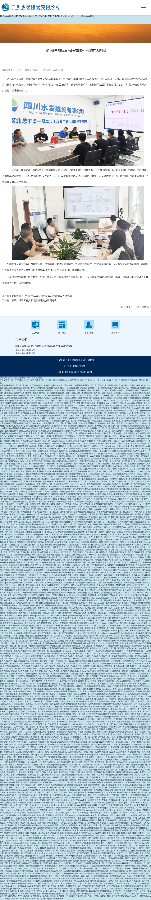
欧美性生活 (4, 861)
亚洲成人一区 (113, 426)
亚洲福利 (97, 436)
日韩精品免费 (87, 494)
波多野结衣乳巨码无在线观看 (22, 653)
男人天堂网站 (31, 770)
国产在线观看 (21, 575)
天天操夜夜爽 (141, 623)
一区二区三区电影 (96, 385)
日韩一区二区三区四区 (116, 896)
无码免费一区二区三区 (116, 517)
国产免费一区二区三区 (132, 560)
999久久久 (53, 835)
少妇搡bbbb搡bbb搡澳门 (122, 863)
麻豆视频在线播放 (22, 388)
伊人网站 (15, 570)
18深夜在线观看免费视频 (127, 889)
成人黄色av (71, 641)
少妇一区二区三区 (123, 550)
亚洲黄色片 (92, 719)
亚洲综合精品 (62, 848)
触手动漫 (89, 699)
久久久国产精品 (27, 441)
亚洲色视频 (20, 686)
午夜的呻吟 (4, 590)
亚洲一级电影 (38, 456)
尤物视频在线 (92, 621)
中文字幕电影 (58, 562)
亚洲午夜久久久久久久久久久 (32, 714)
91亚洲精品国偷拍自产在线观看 (136, 390)
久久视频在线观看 (87, 388)
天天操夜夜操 (39, 800)
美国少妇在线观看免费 (65, 626)
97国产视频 (120, 585)
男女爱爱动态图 (131, 572)
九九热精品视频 (84, 466)
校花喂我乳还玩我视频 (140, 838)
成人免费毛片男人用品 (115, 643)
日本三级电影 (72, 663)
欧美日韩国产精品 (114, 590)
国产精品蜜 (137, 605)
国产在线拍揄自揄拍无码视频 (121, 871)
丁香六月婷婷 (57, 426)
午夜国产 (95, 668)
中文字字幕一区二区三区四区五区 (94, 598)
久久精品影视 (36, 643)
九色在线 (111, 535)
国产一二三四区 (102, 712)
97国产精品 (47, 863)
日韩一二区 (66, 547)
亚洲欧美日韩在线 (65, 668)
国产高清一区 (66, 552)
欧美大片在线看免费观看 (132, 421)
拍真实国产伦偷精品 (20, 408)
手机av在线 (118, 390)
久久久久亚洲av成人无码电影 (27, 603)
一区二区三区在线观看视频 (17, 446)
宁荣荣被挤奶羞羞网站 (15, 583)
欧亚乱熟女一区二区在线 (121, 408)
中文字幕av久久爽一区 (81, 547)
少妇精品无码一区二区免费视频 (26, 474)
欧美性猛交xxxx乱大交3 (91, 393)
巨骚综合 (47, 878)
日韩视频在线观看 (119, 818)
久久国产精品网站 (100, 663)
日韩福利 (48, 691)
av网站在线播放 (45, 529)
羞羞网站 (91, 545)
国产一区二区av (119, 436)
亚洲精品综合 (89, 760)
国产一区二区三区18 (93, 765)
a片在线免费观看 (38, 648)
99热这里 (73, 519)
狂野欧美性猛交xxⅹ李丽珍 (13, 623)
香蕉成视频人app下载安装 (123, 527)
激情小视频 (32, 608)
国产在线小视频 (138, 699)
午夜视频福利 (87, 894)
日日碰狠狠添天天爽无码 (61, 441)
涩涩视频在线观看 (120, 474)
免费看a (92, 770)
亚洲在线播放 (43, 421)
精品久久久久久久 (23, 484)
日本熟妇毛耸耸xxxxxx (62, 795)
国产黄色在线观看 (79, 555)
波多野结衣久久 (57, 524)
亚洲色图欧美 (134, 873)
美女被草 (62, 598)
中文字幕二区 (43, 608)
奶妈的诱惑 (74, 674)
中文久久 (114, 709)
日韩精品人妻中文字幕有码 (127, 532)
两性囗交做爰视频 (35, 621)
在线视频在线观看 (128, 466)
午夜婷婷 (86, 605)
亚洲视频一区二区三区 (66, 413)
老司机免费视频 (9, 724)
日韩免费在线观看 (19, 696)
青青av (120, 679)
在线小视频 (141, 385)
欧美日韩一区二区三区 (123, 393)
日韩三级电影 (81, 514)
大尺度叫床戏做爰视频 (56, 459)
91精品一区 (61, 385)
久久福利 (145, 694)
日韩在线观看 (43, 451)
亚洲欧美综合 (104, 588)
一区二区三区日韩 (117, 861)
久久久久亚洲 (30, 623)
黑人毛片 (121, 428)
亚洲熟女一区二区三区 (74, 529)
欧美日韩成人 (76, 717)
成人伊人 (62, 813)
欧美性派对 (58, 863)
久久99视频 (4, 694)
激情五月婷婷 (67, 861)
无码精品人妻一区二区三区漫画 (57, 714)
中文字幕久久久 (133, 497)
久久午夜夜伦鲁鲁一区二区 (100, 431)
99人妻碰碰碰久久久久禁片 (59, 395)
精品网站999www (19, 883)
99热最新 (114, 595)
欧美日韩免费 (79, 464)
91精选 (52, 479)
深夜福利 (129, 681)
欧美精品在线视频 (58, 492)
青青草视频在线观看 (136, 406)
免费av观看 (108, 509)
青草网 (34, 552)
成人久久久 (84, 428)
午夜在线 (55, 851)
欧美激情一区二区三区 (72, 565)
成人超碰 (38, 441)
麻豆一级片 (100, 388)
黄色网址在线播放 (33, 585)
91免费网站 (74, 408)
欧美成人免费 (62, 658)
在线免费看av (139, 486)
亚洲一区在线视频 (106, 621)
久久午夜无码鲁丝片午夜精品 (68, 638)
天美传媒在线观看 (120, 873)
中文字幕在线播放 (103, 760)
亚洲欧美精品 (103, 479)
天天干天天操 (10, 456)
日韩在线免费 (45, 603)
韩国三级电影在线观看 (102, 686)
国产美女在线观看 (118, 588)
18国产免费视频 (135, 507)
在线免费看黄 (78, 552)
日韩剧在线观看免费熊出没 (133, 524)
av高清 (33, 754)
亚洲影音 (87, 567)
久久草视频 (50, 833)
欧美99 (90, 823)
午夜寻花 (81, 519)
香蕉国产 (12, 742)
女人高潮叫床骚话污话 (115, 808)
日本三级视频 (111, 522)
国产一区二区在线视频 (72, 770)
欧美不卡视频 (61, 479)
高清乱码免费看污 (116, 651)
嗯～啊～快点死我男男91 (97, 853)
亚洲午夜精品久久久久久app (16, 464)
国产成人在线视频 (117, 848)
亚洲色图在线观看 (85, 509)
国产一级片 (37, 785)
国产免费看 (141, 466)
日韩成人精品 (61, 742)
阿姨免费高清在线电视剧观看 (98, 661)
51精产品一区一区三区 (18, 486)
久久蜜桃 (110, 628)
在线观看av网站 (63, 666)
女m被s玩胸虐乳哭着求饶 (72, 570)
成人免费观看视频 (44, 623)
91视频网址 (52, 668)
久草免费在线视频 (126, 641)
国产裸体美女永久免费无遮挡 (32, 413)
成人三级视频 (24, 643)
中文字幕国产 (119, 782)
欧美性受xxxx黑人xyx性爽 (36, 448)
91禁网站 (106, 765)
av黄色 (133, 603)
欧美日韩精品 (15, 590)
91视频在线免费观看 (15, 540)
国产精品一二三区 (45, 497)
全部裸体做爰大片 (131, 666)
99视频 (53, 385)
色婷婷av (115, 641)
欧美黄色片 (133, 770)
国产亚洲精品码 (134, 694)
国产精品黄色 (121, 406)
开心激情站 (132, 729)
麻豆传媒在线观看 (31, 481)
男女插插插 (75, 727)
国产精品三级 (136, 712)
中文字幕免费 (24, 856)
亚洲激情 (23, 598)
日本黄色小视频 (16, 636)
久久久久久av (97, 656)
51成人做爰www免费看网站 (61, 489)
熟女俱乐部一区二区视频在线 (18, 567)
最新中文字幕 (23, 403)
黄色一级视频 (5, 830)
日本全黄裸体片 (48, 790)
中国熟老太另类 (74, 891)
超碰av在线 (101, 416)
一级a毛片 (116, 441)
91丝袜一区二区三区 (19, 889)
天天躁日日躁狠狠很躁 (59, 780)
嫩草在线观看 (118, 792)
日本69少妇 (114, 598)
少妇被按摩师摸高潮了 (132, 395)
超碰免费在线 (106, 873)
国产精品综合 (62, 461)
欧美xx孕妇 (122, 411)
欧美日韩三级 (8, 390)
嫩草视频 (126, 780)
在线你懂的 (25, 626)
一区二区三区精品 (26, 851)
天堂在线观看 (105, 668)
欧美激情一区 (19, 537)
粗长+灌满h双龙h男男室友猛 (75, 426)
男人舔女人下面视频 (47, 431)
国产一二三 (40, 436)
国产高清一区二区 (64, 896)
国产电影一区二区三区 (112, 739)
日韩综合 (17, 734)
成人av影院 (136, 408)
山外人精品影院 (122, 742)
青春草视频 (125, 636)
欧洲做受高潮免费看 (51, 841)
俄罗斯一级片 (112, 631)
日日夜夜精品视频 (109, 785)
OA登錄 (35, 333)
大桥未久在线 (101, 732)
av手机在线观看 (99, 754)
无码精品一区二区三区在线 (17, 504)
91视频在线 (32, 762)
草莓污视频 (90, 712)
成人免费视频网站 (10, 800)
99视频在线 (91, 454)
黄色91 (134, 575)
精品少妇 (42, 618)
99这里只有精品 (44, 883)
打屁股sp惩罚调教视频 (142, 727)
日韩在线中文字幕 (119, 729)
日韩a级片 (31, 401)
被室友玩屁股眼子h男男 (136, 626)
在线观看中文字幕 (62, 727)
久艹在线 (101, 737)
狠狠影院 (144, 497)
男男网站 (16, 441)
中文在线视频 (45, 474)
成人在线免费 (129, 691)
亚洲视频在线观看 (102, 752)
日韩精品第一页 (100, 499)
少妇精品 (46, 555)
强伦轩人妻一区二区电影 (120, 838)
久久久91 (56, 390)
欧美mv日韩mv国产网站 (18, 547)
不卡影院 (92, 729)
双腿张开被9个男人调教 (49, 469)
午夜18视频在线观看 (118, 459)
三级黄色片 (44, 489)
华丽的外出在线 (61, 542)
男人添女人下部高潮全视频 (128, 423)
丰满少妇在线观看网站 (52, 567)
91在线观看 (127, 727)
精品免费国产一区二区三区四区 (86, 676)
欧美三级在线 (127, 656)
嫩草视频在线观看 (123, 646)
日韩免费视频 (29, 663)
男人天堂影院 (89, 416)
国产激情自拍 (67, 704)
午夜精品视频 (121, 754)
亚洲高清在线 (48, 621)
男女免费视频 (129, 679)
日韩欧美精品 (126, 653)
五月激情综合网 (21, 529)
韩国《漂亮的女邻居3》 (50, 388)
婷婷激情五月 (76, 737)
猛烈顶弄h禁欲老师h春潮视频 (133, 787)
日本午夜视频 (22, 671)
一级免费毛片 (31, 787)
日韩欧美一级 (50, 456)
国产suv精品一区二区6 (120, 765)
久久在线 (89, 532)
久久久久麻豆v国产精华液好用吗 (16, 542)
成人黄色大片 (6, 502)
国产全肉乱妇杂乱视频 (9, 393)
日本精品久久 (117, 529)
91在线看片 (86, 616)
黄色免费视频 (115, 461)
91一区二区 (13, 643)
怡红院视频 (80, 661)
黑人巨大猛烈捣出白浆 (116, 416)
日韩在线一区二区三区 (103, 527)
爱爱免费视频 (93, 843)
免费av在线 (115, 605)
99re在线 (42, 443)
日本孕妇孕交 (73, 428)
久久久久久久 (133, 411)
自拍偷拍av (112, 499)
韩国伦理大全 (123, 499)
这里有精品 (134, 535)
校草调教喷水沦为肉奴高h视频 (26, 722)
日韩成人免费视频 (135, 542)
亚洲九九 (86, 681)
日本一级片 (32, 709)
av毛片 (34, 818)
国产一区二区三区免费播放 (25, 517)
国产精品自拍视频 (59, 545)
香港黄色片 (110, 742)
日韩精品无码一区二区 (53, 464)
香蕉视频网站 (8, 562)
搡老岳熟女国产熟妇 (139, 595)
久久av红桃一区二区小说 (58, 689)
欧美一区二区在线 (85, 499)
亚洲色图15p (97, 540)
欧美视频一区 (118, 878)
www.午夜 (136, 820)
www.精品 (70, 752)
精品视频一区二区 (47, 749)
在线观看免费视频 (64, 732)
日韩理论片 (129, 651)
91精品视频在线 (30, 636)
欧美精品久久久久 (20, 433)
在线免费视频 (78, 590)
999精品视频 (12, 395)
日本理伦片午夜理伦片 (70, 486)
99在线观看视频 (88, 707)
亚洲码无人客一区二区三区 (76, 886)
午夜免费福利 (135, 499)
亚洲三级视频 (137, 689)
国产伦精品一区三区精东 (63, 593)
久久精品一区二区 (110, 547)
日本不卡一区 (38, 808)
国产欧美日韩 (95, 787)
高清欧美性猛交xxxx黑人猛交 (107, 835)
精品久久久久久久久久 (28, 421)
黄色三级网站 (22, 863)
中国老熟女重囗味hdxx (138, 479)
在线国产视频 (101, 608)
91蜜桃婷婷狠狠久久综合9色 (136, 792)
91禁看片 (33, 416)
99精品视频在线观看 (17, 428)
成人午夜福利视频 (90, 517)
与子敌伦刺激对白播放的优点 (57, 712)
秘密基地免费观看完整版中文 (65, 691)
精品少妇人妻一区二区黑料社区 (53, 454)
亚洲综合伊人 (123, 388)
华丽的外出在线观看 (84, 863)
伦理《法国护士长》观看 (100, 734)
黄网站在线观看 (51, 868)
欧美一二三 (111, 411)
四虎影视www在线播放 (24, 767)
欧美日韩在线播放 (19, 621)
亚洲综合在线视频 (88, 585)
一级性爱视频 (72, 648)
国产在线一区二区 (117, 572)
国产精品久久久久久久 (93, 471)
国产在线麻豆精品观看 (64, 621)
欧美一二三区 (69, 757)
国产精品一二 (98, 390)
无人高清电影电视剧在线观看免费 (50, 899)
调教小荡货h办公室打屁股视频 (123, 418)
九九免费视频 (105, 593)
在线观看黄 (78, 550)
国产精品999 (19, 668)
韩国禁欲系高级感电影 (35, 532)
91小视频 (26, 476)
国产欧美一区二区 (104, 474)
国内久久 (98, 739)
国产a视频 (46, 605)
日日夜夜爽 (142, 883)
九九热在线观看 (140, 484)
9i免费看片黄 (34, 646)
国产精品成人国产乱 (107, 406)
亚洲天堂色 (78, 856)
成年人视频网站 (47, 585)
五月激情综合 (141, 610)
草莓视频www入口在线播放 (20, 461)
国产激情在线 (109, 714)
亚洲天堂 (107, 433)
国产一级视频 (99, 532)
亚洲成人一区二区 (76, 416)
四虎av (71, 833)
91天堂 (46, 775)
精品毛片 (116, 868)
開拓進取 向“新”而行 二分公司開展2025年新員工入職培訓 (42, 295)
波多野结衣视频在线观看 (115, 497)
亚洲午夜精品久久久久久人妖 (118, 618)
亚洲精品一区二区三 (15, 780)
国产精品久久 (85, 540)
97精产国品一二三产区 (57, 686)
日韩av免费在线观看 (68, 438)
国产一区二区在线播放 (70, 388)
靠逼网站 (36, 522)
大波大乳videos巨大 (73, 595)
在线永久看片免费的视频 (98, 727)
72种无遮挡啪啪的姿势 (34, 656)
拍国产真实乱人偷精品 (76, 454)
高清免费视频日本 (112, 577)
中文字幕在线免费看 (42, 560)
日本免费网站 (117, 433)
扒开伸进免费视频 (64, 504)
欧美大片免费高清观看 (78, 474)
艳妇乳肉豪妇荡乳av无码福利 (112, 866)
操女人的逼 (83, 398)
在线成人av (18, 651)
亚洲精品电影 (5, 451)
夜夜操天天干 (49, 428)
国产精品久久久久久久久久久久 (98, 469)
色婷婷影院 (128, 891)
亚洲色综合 (100, 808)
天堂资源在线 (29, 411)
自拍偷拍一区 (15, 605)
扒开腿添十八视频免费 (124, 545)
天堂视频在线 (107, 780)
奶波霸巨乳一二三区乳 (103, 537)
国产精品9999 (48, 643)
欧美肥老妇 (140, 651)
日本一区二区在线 (26, 580)
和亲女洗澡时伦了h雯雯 (104, 560)
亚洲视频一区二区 (90, 666)
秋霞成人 (104, 552)
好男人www (7, 433)
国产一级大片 (81, 411)
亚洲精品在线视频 (53, 570)
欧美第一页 (114, 717)
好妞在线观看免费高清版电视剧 (110, 583)
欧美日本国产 (5, 411)
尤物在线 (72, 851)
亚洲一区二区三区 (62, 585)
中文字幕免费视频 (46, 481)
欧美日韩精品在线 (95, 524)
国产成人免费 (59, 820)
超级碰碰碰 (81, 815)
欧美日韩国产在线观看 (66, 418)
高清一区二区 (72, 459)
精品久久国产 (129, 514)
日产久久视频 (76, 517)
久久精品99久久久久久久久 (49, 552)
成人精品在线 (91, 724)
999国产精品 (57, 398)
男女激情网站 (141, 679)
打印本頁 (128, 307)
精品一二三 (45, 522)
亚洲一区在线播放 (68, 390)
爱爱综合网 (17, 502)
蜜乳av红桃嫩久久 (66, 522)
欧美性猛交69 (53, 823)
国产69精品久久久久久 (111, 484)
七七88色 (39, 610)
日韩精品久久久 (85, 663)
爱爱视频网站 (113, 413)
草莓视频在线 (12, 772)
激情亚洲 (80, 757)
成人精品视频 (128, 540)
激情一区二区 (24, 628)
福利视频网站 (117, 514)
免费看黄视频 (46, 562)
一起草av (75, 512)
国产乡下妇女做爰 (38, 628)
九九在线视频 (38, 691)
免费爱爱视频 (26, 512)
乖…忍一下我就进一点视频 (79, 744)
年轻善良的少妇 (25, 393)
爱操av (108, 757)
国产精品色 (101, 770)
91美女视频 (113, 552)
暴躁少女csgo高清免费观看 (132, 403)
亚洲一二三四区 (98, 858)
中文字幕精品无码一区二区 (11, 385)
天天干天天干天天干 (77, 484)
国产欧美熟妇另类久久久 (82, 535)
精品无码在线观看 (18, 846)
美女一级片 (39, 871)
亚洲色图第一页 (100, 413)
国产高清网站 (36, 896)
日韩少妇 (138, 481)
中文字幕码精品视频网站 (67, 466)
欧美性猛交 (97, 433)
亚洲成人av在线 (122, 535)
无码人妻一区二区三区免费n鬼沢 (13, 565)
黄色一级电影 (90, 590)
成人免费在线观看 (135, 798)
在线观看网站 (12, 613)
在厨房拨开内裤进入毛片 (20, 648)
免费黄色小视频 (137, 388)
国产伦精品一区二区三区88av (115, 471)
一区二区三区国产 (21, 641)
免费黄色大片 (71, 499)
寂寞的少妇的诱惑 (123, 722)
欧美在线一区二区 (77, 765)
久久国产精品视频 (143, 691)
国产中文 (105, 861)
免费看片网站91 (118, 431)
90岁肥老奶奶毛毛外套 (14, 398)
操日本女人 (114, 456)
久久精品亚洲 (61, 661)
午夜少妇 (69, 820)
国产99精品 (121, 633)
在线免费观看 (8, 388)
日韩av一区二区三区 (81, 504)
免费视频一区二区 (25, 395)
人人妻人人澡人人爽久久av (39, 696)
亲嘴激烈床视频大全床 (72, 646)
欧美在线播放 (103, 555)
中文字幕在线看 (92, 593)
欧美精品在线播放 (43, 739)
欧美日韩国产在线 (31, 661)
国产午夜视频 (65, 512)
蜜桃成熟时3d (77, 701)
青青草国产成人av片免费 (13, 689)
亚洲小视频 (27, 519)
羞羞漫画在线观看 (58, 752)
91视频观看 (58, 580)
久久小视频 (65, 469)
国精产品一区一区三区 (128, 631)
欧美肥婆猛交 (115, 555)
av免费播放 (130, 861)
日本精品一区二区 (69, 421)
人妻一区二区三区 (21, 805)
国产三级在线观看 (72, 610)
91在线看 (67, 631)
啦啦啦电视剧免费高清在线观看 (39, 390)
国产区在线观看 (13, 489)
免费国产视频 (129, 529)
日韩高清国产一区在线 (44, 580)
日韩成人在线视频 (44, 734)
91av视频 (118, 780)
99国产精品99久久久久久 (28, 795)
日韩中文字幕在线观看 (139, 567)
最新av (145, 421)
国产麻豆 (36, 459)
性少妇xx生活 (124, 489)
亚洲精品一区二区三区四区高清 (132, 552)
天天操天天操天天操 (41, 519)
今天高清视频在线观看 (59, 616)
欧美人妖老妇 (83, 438)
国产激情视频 (41, 411)
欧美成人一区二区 (24, 494)
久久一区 (76, 787)
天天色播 (46, 785)
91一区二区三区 (130, 883)
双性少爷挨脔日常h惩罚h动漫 (73, 876)
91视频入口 (94, 866)
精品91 (95, 742)
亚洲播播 (126, 712)
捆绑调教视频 (34, 838)
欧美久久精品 (60, 719)
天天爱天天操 (35, 894)
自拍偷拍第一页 (74, 479)
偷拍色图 (129, 431)
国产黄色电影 (52, 618)
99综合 (30, 846)
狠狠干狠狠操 (19, 600)
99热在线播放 (103, 871)
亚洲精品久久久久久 (43, 398)
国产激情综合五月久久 (92, 856)
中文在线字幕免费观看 (79, 431)
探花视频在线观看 (29, 734)
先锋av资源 (79, 502)
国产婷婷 (54, 522)
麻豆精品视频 (141, 433)
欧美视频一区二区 (38, 813)
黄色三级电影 (97, 421)
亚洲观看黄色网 (98, 466)
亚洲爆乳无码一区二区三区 (102, 570)
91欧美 (40, 416)
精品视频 (41, 712)
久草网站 (100, 775)
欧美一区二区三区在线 (37, 830)
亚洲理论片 (37, 499)
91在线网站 (98, 509)
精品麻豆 (49, 540)
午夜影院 (40, 727)
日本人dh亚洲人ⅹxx (139, 550)
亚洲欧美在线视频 (48, 838)
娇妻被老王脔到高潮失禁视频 (113, 448)
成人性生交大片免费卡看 (15, 585)
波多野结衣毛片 (98, 618)
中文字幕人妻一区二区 (78, 481)
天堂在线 (107, 421)
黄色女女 (138, 527)
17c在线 (140, 471)
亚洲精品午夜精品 (40, 638)
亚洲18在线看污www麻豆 (111, 398)
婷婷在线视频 (52, 628)
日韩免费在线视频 (51, 572)
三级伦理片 (82, 613)
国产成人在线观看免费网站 (54, 499)
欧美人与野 (140, 737)
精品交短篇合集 (80, 889)
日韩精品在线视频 (116, 613)
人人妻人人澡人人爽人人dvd (105, 494)
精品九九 (57, 772)
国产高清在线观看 (77, 532)
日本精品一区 (20, 390)
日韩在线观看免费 (34, 613)
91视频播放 (111, 532)
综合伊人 (138, 540)
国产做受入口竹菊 (55, 411)
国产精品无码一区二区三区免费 (55, 408)
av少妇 (133, 385)
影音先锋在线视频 (84, 390)
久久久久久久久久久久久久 (33, 666)
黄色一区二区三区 (17, 448)
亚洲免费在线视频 (14, 519)
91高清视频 (18, 661)
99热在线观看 (25, 719)
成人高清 (132, 623)
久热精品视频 (90, 732)
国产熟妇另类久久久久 (106, 454)
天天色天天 (21, 608)
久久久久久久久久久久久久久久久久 (108, 810)
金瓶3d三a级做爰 (138, 701)
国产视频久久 (8, 426)
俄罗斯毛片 (146, 499)
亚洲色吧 (146, 481)
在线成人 (21, 848)
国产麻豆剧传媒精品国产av (25, 555)
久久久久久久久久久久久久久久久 (44, 476)
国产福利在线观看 (66, 679)
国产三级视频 (94, 658)
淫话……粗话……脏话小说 (21, 808)
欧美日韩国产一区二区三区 (17, 416)
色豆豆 (93, 681)
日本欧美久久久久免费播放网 (43, 423)
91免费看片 (51, 418)
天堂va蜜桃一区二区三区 (95, 757)
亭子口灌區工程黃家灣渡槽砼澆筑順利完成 (34, 300)
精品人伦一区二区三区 (59, 519)
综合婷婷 (9, 532)
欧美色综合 (40, 861)
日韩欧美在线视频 (18, 401)
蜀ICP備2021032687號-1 (75, 366)
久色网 (70, 385)
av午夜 (10, 454)
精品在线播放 (58, 471)
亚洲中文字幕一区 (35, 775)
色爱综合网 (80, 583)
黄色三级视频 (99, 497)
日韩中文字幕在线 (127, 565)
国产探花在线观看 (85, 497)
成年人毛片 (36, 676)
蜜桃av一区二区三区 (143, 734)
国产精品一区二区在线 (84, 752)
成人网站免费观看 (52, 486)
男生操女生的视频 (49, 676)
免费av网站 (9, 767)
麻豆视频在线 (10, 608)
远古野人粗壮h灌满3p (125, 737)
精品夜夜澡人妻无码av (88, 648)
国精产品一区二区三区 (80, 443)
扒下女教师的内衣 (54, 443)
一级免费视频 (92, 406)
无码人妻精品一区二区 (19, 406)
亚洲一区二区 (107, 393)
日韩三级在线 (81, 841)
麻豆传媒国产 (136, 757)
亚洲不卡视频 (54, 876)
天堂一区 (87, 570)
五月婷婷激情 (133, 881)
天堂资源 (9, 633)
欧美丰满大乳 (88, 492)
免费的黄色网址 (27, 820)
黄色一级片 (29, 398)
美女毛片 (63, 851)
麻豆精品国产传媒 (36, 742)
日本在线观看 (123, 519)
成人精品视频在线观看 (133, 583)
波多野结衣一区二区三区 (49, 512)
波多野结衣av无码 (112, 466)
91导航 (53, 775)
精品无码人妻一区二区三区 (61, 787)
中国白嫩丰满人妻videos (62, 653)
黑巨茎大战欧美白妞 (129, 648)
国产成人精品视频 (66, 866)
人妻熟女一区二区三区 (31, 479)
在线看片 (81, 818)
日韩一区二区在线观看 (34, 583)
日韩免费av (110, 646)
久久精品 (83, 545)
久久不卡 (145, 448)
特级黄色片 (68, 550)
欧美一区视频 (26, 471)
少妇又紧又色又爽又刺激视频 (119, 451)
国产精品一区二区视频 (99, 438)
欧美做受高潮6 (32, 524)
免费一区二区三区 (78, 469)
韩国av (39, 555)
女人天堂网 (35, 388)
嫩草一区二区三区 (96, 603)
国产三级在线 (14, 552)
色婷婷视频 (26, 605)
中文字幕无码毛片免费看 (136, 416)
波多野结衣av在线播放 (133, 810)
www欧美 (10, 823)
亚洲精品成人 (136, 823)
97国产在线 (7, 638)
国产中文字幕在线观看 (111, 787)
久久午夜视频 (26, 785)
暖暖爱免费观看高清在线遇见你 (128, 454)
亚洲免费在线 (88, 830)
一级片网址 (92, 555)
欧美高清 (30, 871)
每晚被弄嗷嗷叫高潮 (142, 876)
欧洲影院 (27, 744)
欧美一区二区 (60, 663)
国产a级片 (105, 605)
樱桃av (43, 459)
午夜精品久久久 (126, 426)
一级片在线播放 (79, 651)
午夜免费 (9, 522)
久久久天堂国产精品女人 (100, 709)
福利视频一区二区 (29, 590)
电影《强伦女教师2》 (92, 785)
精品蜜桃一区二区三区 (18, 618)
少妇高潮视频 (110, 679)
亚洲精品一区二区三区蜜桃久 (51, 535)
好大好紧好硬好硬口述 (97, 411)
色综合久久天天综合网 (16, 550)
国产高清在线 (94, 398)
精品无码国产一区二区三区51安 (51, 636)
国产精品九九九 (6, 600)
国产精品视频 (90, 608)
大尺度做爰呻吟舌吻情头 (77, 719)
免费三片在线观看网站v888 (99, 418)
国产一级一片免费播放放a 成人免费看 (54, 717)
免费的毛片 (76, 714)
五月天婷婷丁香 (60, 540)
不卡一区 (81, 633)
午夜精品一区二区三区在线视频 (116, 476)
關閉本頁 (145, 307)
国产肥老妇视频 (70, 527)
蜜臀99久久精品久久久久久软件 (92, 643)
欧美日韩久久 (103, 724)
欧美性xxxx (146, 714)
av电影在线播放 (67, 785)
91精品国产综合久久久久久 (137, 588)
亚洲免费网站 (61, 833)
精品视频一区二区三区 (99, 428)
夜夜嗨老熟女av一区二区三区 (108, 403)
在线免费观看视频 (26, 588)
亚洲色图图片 (29, 610)
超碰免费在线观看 (48, 504)
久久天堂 (36, 732)
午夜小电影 (126, 580)
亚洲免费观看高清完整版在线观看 (104, 489)
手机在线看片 (14, 413)
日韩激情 (31, 679)
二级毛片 (6, 431)
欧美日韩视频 (130, 562)
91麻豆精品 (101, 512)
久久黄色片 (137, 785)
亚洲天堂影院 (109, 486)
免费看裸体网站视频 (25, 757)
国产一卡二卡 (24, 443)
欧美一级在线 (43, 385)
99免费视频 (95, 605)
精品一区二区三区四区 (73, 537)
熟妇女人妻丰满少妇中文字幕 (69, 835)
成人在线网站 (61, 790)
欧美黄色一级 (73, 540)
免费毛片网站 (72, 643)
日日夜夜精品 (74, 542)
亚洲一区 (15, 469)
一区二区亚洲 (69, 433)
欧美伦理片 (33, 529)
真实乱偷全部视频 (82, 557)
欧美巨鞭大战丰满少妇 (16, 770)
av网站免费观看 (105, 767)
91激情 (62, 476)
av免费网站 (106, 464)
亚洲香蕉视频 (136, 464)
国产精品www (103, 815)
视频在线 (141, 628)
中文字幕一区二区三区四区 (120, 699)
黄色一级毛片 (108, 856)
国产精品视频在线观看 (68, 871)
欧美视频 (22, 613)
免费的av (90, 848)
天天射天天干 (45, 575)
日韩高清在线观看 (121, 507)
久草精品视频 (19, 532)
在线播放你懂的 (37, 631)
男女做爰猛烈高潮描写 (79, 603)
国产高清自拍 (127, 461)
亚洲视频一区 (99, 522)
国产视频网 (101, 628)
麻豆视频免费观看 (76, 451)
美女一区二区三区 (74, 492)
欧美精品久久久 (26, 570)
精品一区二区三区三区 (45, 663)
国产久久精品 (111, 519)
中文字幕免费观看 (32, 507)
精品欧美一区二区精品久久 (19, 631)
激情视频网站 (93, 674)
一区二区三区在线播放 (47, 762)
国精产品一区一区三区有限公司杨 (54, 484)
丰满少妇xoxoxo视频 (120, 492)
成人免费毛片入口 (34, 565)
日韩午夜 (38, 757)
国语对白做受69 (143, 562)
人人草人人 (35, 454)
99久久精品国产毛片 (118, 752)
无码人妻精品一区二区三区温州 (117, 446)
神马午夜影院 (60, 643)
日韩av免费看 (139, 512)
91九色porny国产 (78, 805)
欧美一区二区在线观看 (122, 689)
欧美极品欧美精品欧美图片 (40, 527)
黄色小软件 (9, 760)
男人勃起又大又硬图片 (84, 522)
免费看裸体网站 (39, 393)
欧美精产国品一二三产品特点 (11, 727)
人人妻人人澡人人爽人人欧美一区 (73, 823)
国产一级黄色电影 (85, 527)
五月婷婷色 (84, 577)
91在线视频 (63, 557)
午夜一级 (59, 433)
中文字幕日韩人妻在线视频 (97, 651)
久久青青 (91, 808)
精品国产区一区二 (97, 577)
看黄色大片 (139, 431)
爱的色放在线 (5, 621)
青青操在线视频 (84, 421)
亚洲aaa (103, 623)
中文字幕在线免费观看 (16, 577)
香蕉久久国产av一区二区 (110, 636)
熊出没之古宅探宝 (7, 858)
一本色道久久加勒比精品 (10, 471)
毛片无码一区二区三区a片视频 (56, 401)
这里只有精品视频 (73, 393)
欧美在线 (142, 633)
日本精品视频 (133, 894)
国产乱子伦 (13, 418)
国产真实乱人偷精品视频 (130, 717)
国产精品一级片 (50, 461)
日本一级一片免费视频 (91, 565)
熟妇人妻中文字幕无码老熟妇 (11, 438)
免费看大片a (33, 618)
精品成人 (4, 618)
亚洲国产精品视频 (80, 843)
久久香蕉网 (101, 631)
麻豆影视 (82, 825)
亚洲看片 (119, 691)
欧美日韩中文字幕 (24, 456)
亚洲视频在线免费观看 (56, 393)
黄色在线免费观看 (14, 881)
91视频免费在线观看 (22, 454)
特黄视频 (119, 843)
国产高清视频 (37, 461)
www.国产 (9, 537)
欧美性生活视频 (101, 830)
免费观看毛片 (126, 401)
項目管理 (115, 333)
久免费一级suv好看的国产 (134, 509)
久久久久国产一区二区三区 (53, 403)
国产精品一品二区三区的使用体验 (22, 545)
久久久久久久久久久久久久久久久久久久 (87, 395)
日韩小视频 (73, 873)
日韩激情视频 (50, 656)
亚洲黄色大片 (121, 684)
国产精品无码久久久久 (74, 608)
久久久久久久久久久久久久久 (91, 486)
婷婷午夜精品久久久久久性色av (120, 704)
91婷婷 (54, 613)
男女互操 (103, 451)
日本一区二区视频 (90, 737)
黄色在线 (61, 729)
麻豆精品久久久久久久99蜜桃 (77, 734)
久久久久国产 (31, 550)
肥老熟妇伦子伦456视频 (87, 782)
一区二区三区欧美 (132, 803)
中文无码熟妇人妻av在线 (54, 610)
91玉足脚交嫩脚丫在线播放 (98, 572)
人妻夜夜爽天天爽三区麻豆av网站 (136, 856)
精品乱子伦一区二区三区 (129, 456)
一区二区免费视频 (29, 712)
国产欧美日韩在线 (71, 709)
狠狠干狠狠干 (24, 423)
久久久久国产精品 (57, 641)
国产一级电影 (114, 608)
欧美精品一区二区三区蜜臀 (99, 408)
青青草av (134, 489)
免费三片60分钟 (132, 638)
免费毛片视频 (41, 724)
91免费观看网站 (72, 623)
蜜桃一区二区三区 (105, 719)
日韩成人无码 (35, 403)
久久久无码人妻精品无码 (25, 426)
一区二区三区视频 (70, 398)
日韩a (71, 557)
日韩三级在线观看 (12, 714)
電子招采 (62, 333)
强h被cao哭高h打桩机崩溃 (50, 646)
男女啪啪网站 (84, 459)
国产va (133, 443)
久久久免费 (67, 575)
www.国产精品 (77, 760)
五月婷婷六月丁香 (137, 492)
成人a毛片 (36, 605)
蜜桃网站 (123, 598)
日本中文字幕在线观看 (97, 896)
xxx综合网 (119, 395)
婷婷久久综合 (15, 479)
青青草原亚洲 (22, 777)
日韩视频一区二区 (33, 577)
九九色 (23, 593)
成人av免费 (92, 815)
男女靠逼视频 (129, 719)
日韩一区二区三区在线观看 (67, 423)
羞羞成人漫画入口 (143, 436)
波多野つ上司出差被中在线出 (65, 600)
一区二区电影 (24, 418)
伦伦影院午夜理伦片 (84, 413)
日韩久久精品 (141, 668)
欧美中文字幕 (99, 891)
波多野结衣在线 (134, 752)
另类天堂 (46, 613)
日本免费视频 (95, 448)
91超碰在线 (114, 438)
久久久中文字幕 (35, 408)
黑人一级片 (36, 484)
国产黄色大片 (143, 684)
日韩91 (48, 653)
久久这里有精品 (139, 621)
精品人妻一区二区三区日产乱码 (42, 446)
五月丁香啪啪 (140, 732)
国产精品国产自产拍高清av (14, 497)
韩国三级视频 (142, 866)
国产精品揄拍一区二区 (136, 744)
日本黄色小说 (93, 514)
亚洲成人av (107, 436)
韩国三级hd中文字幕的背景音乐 (96, 562)
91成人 (101, 742)
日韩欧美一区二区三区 (24, 562)
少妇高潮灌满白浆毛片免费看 (92, 542)
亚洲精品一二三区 (93, 464)
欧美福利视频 (10, 790)
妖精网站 (83, 408)
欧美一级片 (28, 540)
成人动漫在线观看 (44, 545)
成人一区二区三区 (7, 679)
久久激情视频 (79, 593)
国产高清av (56, 575)
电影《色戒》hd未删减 (101, 641)
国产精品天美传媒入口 (59, 451)
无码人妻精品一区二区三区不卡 (91, 446)
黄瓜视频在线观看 (133, 448)
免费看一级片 (33, 469)
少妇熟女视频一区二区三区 (40, 547)
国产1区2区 (116, 421)
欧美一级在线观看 (64, 775)
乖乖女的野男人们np (11, 785)
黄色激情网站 (129, 433)
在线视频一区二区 (91, 451)
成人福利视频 (115, 671)
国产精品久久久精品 (84, 433)
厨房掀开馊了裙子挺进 (68, 509)
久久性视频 (18, 739)
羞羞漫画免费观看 (89, 595)
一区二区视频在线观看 (55, 436)
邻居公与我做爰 (128, 398)
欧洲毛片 (145, 749)
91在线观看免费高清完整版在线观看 (26, 803)
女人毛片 (112, 428)
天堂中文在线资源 (30, 385)
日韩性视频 (27, 881)
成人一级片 (105, 813)
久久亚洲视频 (111, 388)
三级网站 (112, 800)
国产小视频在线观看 (14, 481)
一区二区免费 (128, 739)
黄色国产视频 (71, 497)
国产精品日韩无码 (43, 426)
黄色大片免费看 (13, 593)
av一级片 (84, 610)
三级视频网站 (50, 413)
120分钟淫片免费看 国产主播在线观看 (80, 403)
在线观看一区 (8, 507)
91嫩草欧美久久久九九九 (72, 567)
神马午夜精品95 (122, 603)
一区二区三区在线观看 (36, 873)
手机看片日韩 (59, 497)
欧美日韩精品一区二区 (121, 757)
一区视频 (89, 772)
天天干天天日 (69, 411)
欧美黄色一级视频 (97, 443)
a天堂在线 (118, 509)
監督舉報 (89, 333)
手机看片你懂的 (37, 798)
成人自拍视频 (58, 529)
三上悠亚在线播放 (30, 431)
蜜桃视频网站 (62, 722)
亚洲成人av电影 (117, 681)
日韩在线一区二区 (76, 772)
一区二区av (103, 600)
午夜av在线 (84, 709)
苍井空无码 (68, 464)
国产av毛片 (107, 792)
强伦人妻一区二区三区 (35, 537)
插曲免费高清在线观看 (113, 524)
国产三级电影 (81, 747)
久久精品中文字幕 (21, 633)
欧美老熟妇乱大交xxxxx (94, 502)
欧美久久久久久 (40, 395)
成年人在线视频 (50, 494)
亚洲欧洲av (25, 552)
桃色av (88, 489)
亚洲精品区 (46, 438)
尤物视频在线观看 (99, 567)
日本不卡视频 (81, 684)
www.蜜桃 (142, 648)
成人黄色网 (101, 590)
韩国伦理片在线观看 (85, 436)
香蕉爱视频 (39, 851)
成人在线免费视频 (86, 423)
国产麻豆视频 (31, 497)
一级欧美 (135, 580)
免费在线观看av (61, 481)
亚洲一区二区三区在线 (74, 471)
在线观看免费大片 (139, 646)
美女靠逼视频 (39, 570)
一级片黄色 (56, 547)
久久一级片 (88, 537)
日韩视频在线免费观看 (141, 653)
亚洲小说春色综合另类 (104, 707)
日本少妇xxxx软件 (92, 552)
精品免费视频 (69, 583)
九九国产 (40, 754)
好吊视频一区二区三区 (129, 760)
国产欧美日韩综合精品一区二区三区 (97, 689)
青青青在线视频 (99, 535)
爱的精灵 (6, 846)
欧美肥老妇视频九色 (75, 686)
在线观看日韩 (17, 411)
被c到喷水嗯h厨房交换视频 (130, 438)
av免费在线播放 (21, 492)
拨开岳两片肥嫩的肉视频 (88, 600)
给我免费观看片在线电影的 (49, 590)
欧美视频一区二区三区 (79, 448)
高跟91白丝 (105, 749)
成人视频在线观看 (38, 418)
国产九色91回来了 (37, 701)
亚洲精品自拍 (73, 577)
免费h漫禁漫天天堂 (88, 512)
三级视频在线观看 (81, 385)
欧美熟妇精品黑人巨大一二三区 (54, 577)
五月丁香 (102, 517)
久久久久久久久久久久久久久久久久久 (104, 401)
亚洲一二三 (92, 795)
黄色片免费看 (80, 621)
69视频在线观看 (49, 896)
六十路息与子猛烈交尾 (66, 456)
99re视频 (145, 408)
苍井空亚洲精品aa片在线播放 (125, 537)
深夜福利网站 (87, 891)
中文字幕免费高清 (25, 560)
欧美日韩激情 (97, 616)
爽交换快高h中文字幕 (11, 813)
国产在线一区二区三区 (136, 585)
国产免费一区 (10, 863)
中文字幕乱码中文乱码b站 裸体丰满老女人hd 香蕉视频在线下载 (48, 502)
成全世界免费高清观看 (117, 694)
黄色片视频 (127, 590)
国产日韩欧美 (81, 418)
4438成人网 (5, 808)
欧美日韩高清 (37, 494)
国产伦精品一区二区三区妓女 (103, 722)
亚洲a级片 (9, 668)
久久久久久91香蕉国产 (54, 537)
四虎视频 (55, 438)
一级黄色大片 (33, 575)
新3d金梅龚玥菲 (74, 598)
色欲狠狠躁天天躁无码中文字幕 (53, 514)
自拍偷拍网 (135, 446)
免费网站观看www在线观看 (135, 825)
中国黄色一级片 (88, 835)
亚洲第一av (9, 492)
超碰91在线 (39, 653)
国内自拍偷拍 (70, 436)
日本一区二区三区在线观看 (92, 638)
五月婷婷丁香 (127, 484)
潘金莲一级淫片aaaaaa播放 (80, 722)
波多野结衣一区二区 (60, 603)
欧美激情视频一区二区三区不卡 (120, 512)
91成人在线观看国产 (61, 828)
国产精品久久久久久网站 (129, 413)
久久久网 (108, 390)
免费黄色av (140, 742)
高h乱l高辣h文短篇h (124, 486)
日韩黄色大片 (93, 481)
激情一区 (46, 441)
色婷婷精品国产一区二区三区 (44, 466)
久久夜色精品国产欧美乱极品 (27, 749)
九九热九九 (70, 803)
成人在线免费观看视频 (12, 666)
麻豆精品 (40, 866)
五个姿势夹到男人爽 (103, 492)
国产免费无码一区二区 (68, 868)
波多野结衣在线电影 (60, 474)
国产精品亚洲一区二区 (63, 843)
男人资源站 (141, 767)
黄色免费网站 (78, 489)
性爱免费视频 (61, 428)
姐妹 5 (41, 550)
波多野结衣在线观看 (135, 517)
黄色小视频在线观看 (9, 403)
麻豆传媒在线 (122, 762)
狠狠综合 (88, 686)
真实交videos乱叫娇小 (30, 489)
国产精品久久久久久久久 (95, 580)
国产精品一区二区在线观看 (76, 524)
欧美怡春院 (5, 889)
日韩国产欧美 (8, 709)
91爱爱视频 (19, 507)
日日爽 (84, 727)
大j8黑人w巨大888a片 (26, 724)
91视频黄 (115, 760)
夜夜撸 (6, 560)
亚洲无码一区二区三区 (19, 527)
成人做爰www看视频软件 (86, 671)
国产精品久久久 (101, 426)
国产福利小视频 (75, 689)
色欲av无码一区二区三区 (39, 641)
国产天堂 (60, 798)
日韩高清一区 (14, 512)
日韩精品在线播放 (10, 580)
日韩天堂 (92, 474)
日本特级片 (125, 577)
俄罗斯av (48, 532)
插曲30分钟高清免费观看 (128, 494)
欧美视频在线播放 (94, 484)
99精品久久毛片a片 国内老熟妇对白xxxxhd (82, 636)
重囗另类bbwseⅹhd (131, 772)
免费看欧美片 (109, 575)
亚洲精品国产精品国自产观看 (42, 542)
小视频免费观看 (131, 878)
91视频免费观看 (67, 406)
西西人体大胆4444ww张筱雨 (28, 514)
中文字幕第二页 (82, 456)
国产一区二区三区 (59, 883)
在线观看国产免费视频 (95, 519)
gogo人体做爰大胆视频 (79, 401)
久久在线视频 (65, 724)
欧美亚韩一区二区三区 (121, 464)
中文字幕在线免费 (104, 441)
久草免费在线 (63, 494)
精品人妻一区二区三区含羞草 (117, 443)
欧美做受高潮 (123, 567)
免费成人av (77, 830)
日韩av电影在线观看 (61, 532)
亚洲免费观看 (91, 633)
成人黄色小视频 (143, 469)
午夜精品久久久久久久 (10, 719)
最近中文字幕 (57, 527)
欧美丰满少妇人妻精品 (105, 545)
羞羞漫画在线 (105, 514)
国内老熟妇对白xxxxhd (67, 613)
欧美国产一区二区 (116, 562)
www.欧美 (68, 535)
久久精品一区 (35, 843)
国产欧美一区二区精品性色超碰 (50, 709)
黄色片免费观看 (11, 421)
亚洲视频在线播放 (134, 459)
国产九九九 (75, 585)
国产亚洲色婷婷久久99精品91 (117, 385)
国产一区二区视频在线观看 (42, 856)
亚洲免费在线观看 (89, 479)
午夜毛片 (107, 616)
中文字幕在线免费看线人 (74, 580)
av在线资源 (61, 684)
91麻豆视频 (108, 638)
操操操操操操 (90, 628)
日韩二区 (23, 469)
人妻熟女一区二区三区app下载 (77, 694)
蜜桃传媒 (70, 684)
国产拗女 (112, 853)
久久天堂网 (22, 873)
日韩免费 (124, 795)
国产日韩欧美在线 (7, 484)
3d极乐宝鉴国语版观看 (22, 638)
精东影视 (40, 401)
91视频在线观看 (65, 696)
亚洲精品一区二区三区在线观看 (41, 433)
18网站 (117, 828)
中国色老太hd (44, 524)
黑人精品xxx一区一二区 (52, 565)
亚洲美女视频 (16, 431)
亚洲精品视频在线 (61, 765)
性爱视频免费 (35, 504)
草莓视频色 (112, 567)
